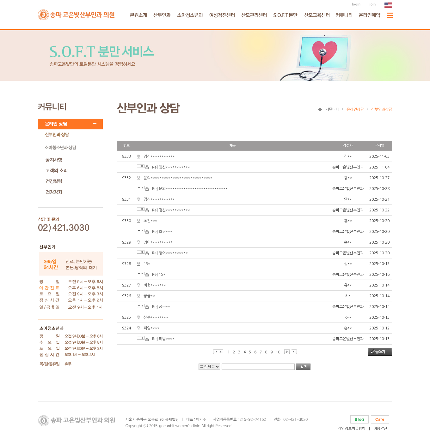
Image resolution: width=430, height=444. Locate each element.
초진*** (150, 221)
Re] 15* (158, 274)
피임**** (151, 328)
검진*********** (159, 199)
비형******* (155, 285)
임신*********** (159, 156)
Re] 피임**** (163, 339)
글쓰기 (380, 352)
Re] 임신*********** (171, 167)
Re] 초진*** (162, 232)
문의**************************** (178, 178)
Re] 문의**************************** (190, 189)
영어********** (158, 242)
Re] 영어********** (170, 253)
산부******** (156, 317)
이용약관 (380, 428)
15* (147, 264)
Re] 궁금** (161, 307)
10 (278, 352)
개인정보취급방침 (352, 428)
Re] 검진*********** (171, 210)
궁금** (149, 296)
